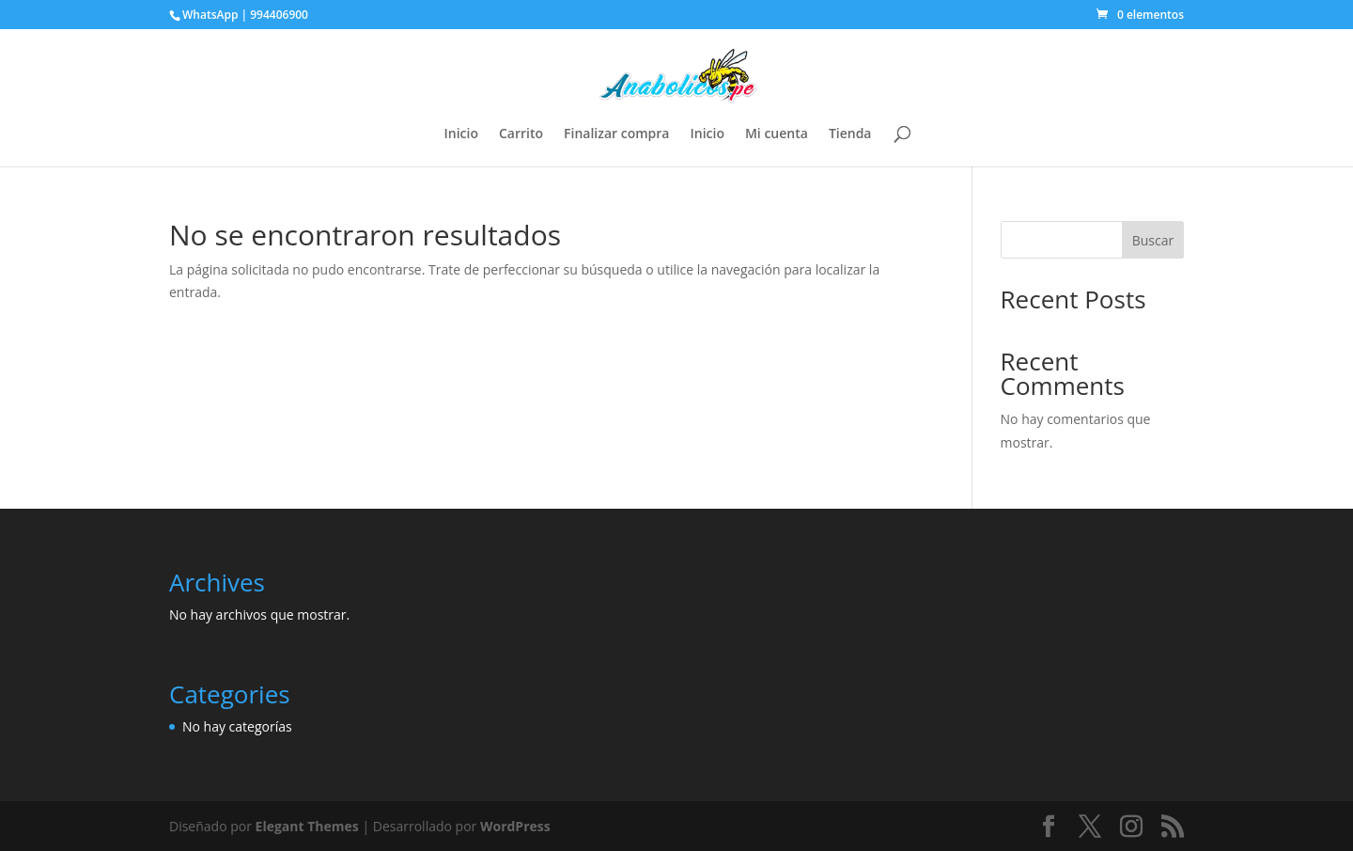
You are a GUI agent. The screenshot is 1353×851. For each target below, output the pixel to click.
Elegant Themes (307, 826)
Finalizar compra (616, 134)
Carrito (521, 134)
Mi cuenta (776, 134)
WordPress (515, 826)
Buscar (1153, 240)
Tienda (850, 134)
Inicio (461, 134)
